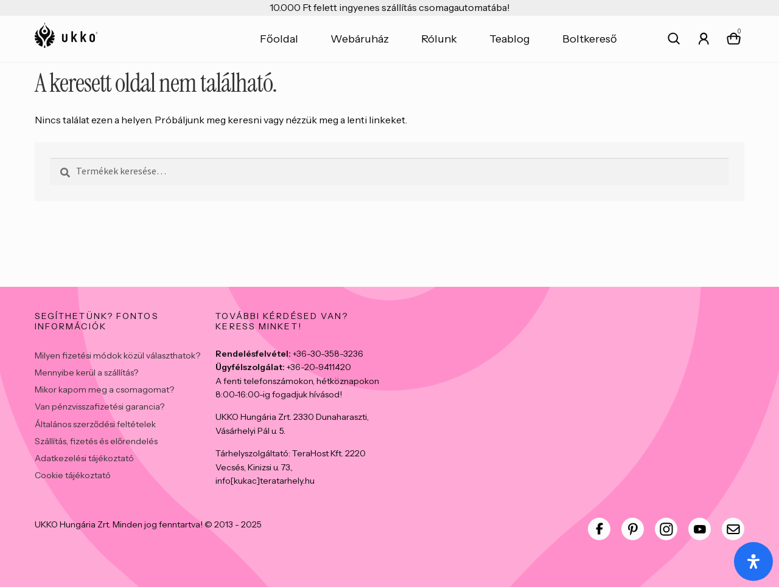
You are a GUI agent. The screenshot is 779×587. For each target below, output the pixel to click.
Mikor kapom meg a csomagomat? (104, 389)
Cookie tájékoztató (73, 475)
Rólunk (439, 39)
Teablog (509, 39)
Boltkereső (589, 39)
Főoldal (279, 39)
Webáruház (359, 39)
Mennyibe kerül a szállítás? (86, 372)
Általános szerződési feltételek (95, 424)
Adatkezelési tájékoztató (84, 458)
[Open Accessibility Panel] (753, 561)
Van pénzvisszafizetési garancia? (99, 406)
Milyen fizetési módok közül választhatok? (117, 355)
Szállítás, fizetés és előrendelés (96, 441)
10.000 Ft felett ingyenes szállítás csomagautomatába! (390, 7)
